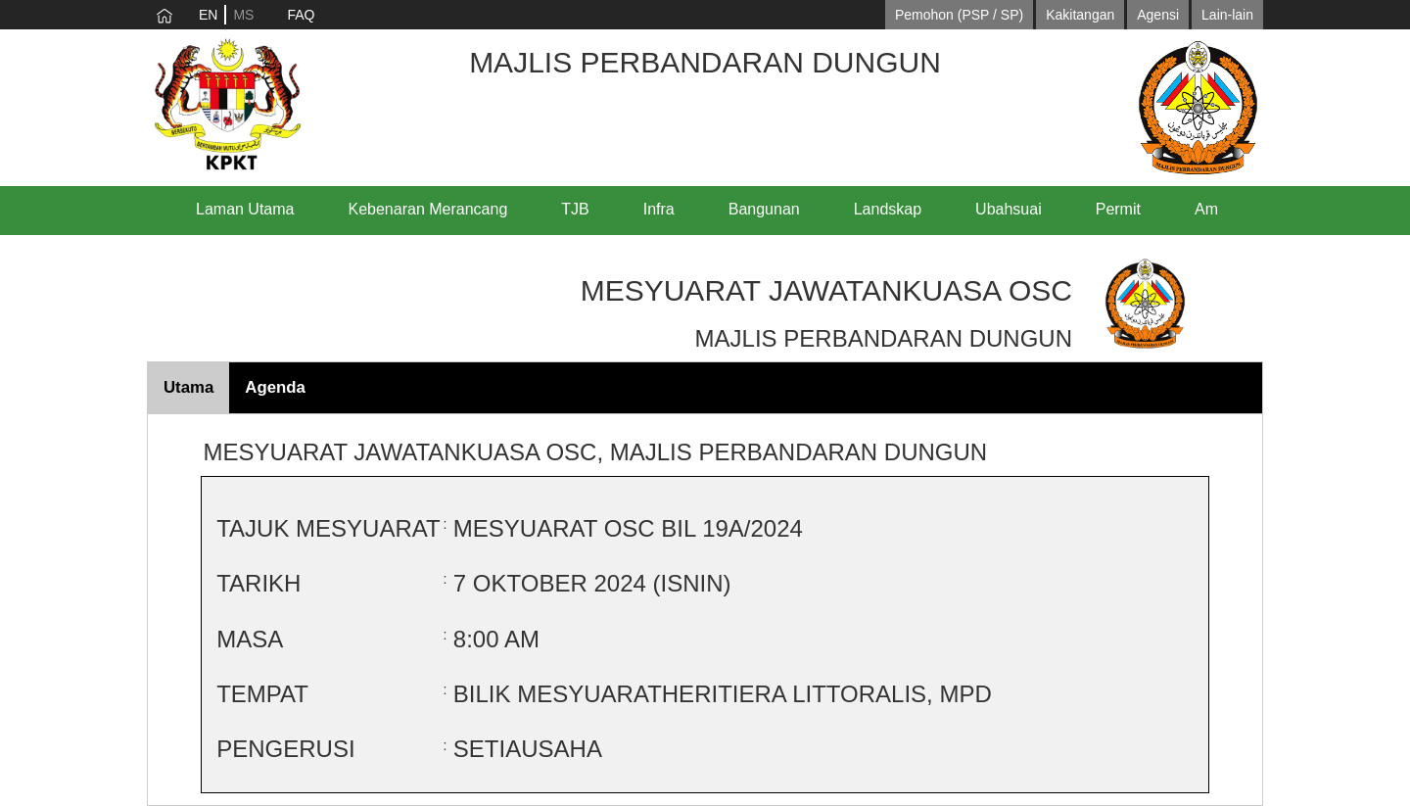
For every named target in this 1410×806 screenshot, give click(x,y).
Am (1206, 209)
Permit (1118, 209)
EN (208, 15)
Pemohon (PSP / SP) (959, 15)
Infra (659, 209)
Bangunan (764, 209)
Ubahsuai (1008, 209)
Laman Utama (245, 209)
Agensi (1158, 15)
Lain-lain (1227, 15)
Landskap (887, 209)
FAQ (300, 15)
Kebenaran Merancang (428, 209)
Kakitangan (1080, 15)
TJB (574, 209)
